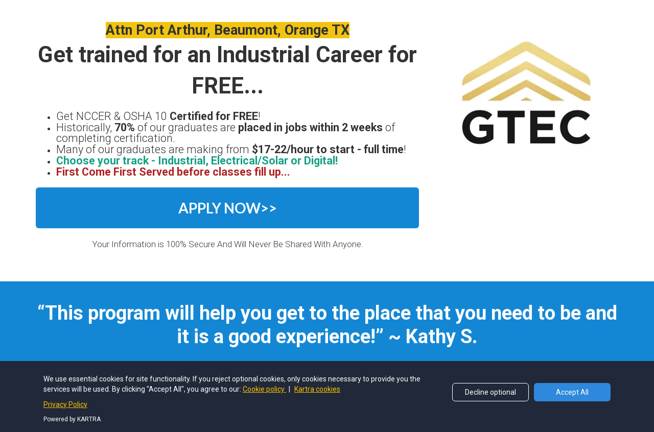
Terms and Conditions (355, 395)
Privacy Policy (283, 395)
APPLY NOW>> (227, 208)
